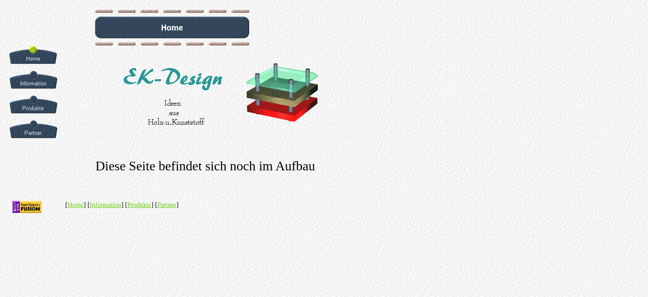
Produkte (139, 204)
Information (105, 204)
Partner (166, 204)
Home (75, 204)
